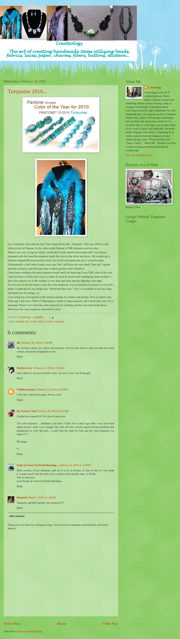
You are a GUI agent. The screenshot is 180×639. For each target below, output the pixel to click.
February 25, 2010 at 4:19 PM (52, 389)
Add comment (17, 516)
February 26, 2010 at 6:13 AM (52, 411)
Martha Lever (24, 368)
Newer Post (12, 624)
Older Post (110, 624)
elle (18, 342)
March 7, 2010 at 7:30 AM (42, 497)
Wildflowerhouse (26, 389)
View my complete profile (139, 155)
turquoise (59, 321)
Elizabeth (22, 497)
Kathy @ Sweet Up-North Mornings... (37, 465)
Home (61, 624)
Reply (20, 356)
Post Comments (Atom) (30, 631)
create (33, 321)
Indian (41, 321)
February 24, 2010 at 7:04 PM (37, 342)
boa (27, 321)
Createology (154, 87)
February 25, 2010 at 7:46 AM (48, 368)
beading (20, 321)
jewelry (49, 321)
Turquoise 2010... (27, 91)
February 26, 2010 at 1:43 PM (75, 465)
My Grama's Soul (26, 411)
